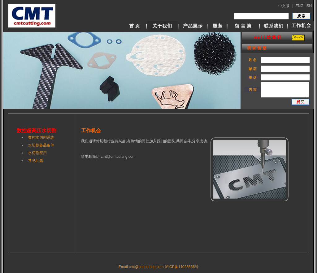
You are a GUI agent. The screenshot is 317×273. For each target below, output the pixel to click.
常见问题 (35, 160)
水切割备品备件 (41, 145)
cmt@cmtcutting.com (118, 156)
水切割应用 (37, 153)
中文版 (283, 6)
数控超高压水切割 (36, 130)
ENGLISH (303, 6)
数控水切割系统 (41, 137)
